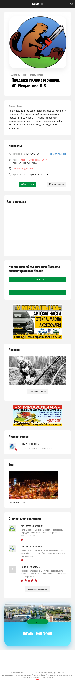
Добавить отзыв (37, 280)
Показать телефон (57, 154)
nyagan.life (37, 4)
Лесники (14, 350)
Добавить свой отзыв (37, 293)
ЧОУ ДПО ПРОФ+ (30, 444)
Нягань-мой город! (17, 502)
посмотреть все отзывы (37, 589)
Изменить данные (56, 184)
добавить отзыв (18, 75)
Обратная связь (27, 184)
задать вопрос (36, 75)
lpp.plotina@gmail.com (23, 168)
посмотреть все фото (37, 392)
